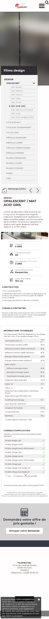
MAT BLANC (16, 87)
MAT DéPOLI (17, 91)
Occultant (12, 132)
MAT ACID (16, 114)
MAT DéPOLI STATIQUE (22, 110)
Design (8, 79)
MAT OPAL (16, 98)
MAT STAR (16, 102)
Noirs (9, 173)
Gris (8, 178)
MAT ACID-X (16, 95)
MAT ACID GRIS (18, 106)
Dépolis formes (15, 153)
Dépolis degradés (16, 137)
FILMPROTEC (21, 6)
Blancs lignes (14, 163)
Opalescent (13, 83)
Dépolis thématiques (18, 148)
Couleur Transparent (18, 127)
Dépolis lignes (14, 143)
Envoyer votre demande (24, 530)
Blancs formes (14, 168)
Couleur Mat (13, 122)
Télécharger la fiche (17, 189)
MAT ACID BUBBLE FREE (22, 117)
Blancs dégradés (16, 158)
